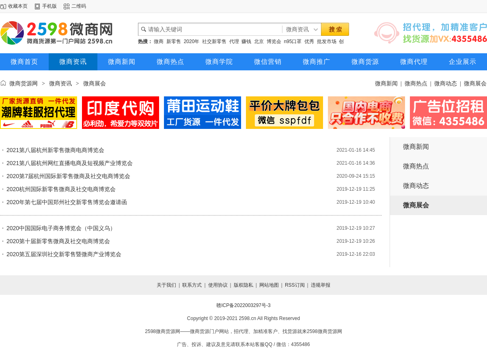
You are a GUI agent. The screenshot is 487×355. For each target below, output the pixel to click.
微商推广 (316, 61)
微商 (159, 41)
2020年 (192, 41)
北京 (259, 41)
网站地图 (269, 285)
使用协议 (218, 285)
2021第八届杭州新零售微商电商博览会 (55, 150)
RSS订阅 (295, 285)
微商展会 (475, 83)
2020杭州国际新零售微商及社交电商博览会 (61, 189)
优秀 (309, 41)
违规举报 (320, 285)
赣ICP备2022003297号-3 (243, 305)
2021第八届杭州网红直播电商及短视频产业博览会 (69, 163)
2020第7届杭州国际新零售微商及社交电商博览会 (68, 176)
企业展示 (462, 61)
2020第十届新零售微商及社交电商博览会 (58, 241)
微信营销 (268, 61)
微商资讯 (73, 61)
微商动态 (445, 83)
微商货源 (365, 61)
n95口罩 (293, 41)
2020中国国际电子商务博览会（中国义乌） (61, 228)
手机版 (49, 6)
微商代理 (414, 61)
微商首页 (24, 61)
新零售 (173, 41)
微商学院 (219, 61)
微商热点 (170, 61)
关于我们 (166, 285)
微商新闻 (122, 61)
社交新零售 (214, 41)
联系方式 (192, 285)
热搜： (145, 41)
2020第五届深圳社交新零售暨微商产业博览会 (63, 254)
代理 (234, 41)
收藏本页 (18, 6)
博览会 (274, 41)
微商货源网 (23, 83)
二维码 (78, 6)
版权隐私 (243, 285)
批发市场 (326, 41)
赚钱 (246, 41)
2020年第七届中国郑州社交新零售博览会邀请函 (66, 202)
